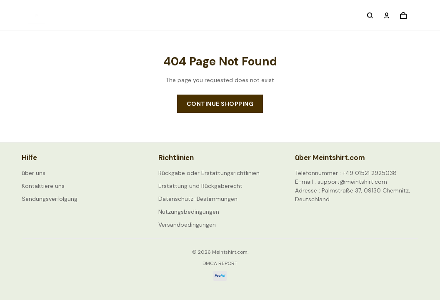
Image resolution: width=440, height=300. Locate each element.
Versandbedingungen (187, 224)
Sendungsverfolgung (50, 198)
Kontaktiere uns (43, 186)
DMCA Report (220, 263)
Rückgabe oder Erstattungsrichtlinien (209, 173)
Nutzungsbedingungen (188, 211)
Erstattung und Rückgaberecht (200, 186)
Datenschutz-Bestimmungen (198, 198)
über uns (33, 173)
